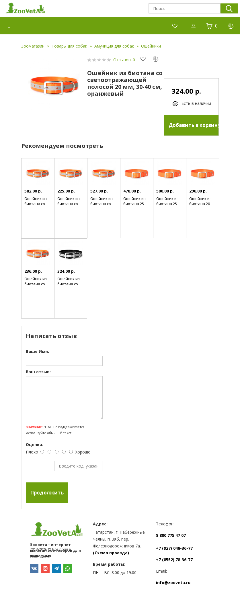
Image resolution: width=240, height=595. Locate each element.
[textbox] (185, 8)
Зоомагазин (32, 46)
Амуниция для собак (114, 46)
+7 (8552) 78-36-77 (174, 559)
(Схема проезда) (111, 552)
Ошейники (151, 46)
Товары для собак (69, 46)
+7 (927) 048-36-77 (174, 548)
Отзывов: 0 (124, 59)
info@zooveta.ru (173, 582)
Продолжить (47, 492)
